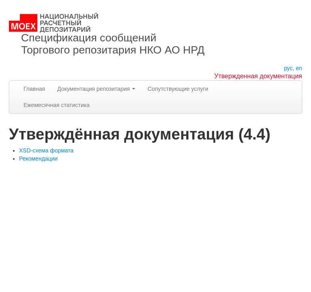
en (299, 68)
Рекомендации (38, 158)
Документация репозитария (96, 89)
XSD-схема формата (46, 150)
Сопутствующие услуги (177, 89)
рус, (289, 68)
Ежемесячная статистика (56, 105)
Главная (34, 89)
